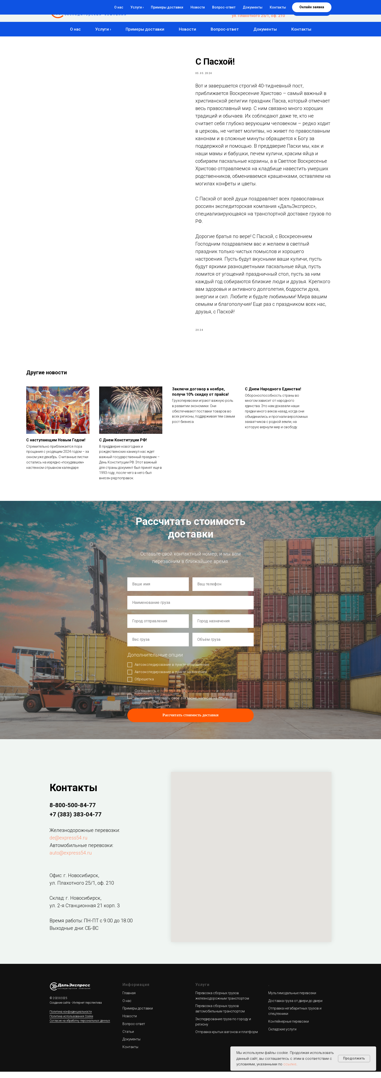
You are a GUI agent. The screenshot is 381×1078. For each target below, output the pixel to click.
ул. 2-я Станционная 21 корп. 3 (85, 912)
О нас (75, 29)
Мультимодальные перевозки (292, 999)
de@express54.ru (68, 844)
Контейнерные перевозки (288, 1028)
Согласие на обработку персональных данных (80, 1027)
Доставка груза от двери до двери (295, 1007)
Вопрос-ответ (225, 29)
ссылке (289, 1064)
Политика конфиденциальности (71, 1018)
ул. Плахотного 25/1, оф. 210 (258, 15)
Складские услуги (282, 1035)
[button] (311, 11)
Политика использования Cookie (71, 1022)
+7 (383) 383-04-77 (268, 11)
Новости (187, 29)
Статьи (128, 1038)
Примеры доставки (145, 29)
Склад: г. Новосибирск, (75, 904)
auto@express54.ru (71, 859)
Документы (265, 29)
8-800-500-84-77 (270, 6)
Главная (129, 999)
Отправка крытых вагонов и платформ (226, 1038)
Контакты (301, 29)
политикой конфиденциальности (188, 697)
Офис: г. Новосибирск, (74, 882)
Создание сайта (60, 1009)
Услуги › (103, 29)
